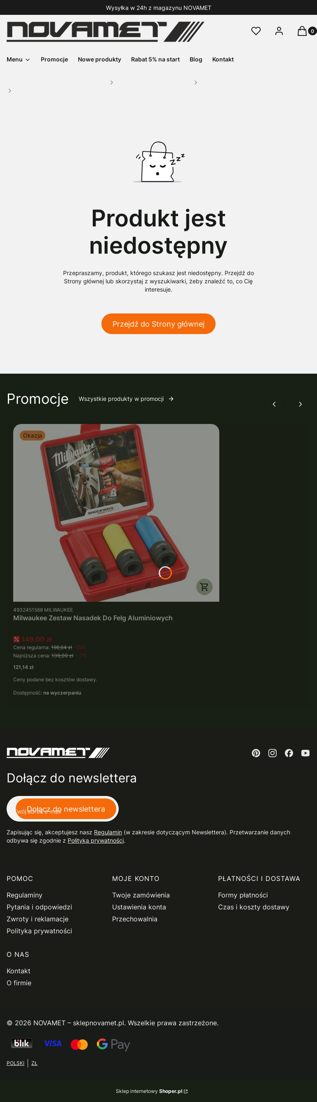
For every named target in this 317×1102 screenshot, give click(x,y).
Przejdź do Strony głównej (158, 324)
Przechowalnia (134, 919)
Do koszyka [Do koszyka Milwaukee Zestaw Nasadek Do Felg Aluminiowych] (204, 587)
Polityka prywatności (39, 931)
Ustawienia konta (139, 907)
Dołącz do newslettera (66, 809)
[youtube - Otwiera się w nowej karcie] (305, 753)
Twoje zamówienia (141, 895)
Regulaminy (24, 895)
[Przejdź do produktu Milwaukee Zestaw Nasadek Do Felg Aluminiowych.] (116, 513)
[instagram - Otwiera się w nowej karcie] (272, 753)
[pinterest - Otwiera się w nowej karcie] (256, 753)
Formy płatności (243, 895)
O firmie (19, 983)
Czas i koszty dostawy (253, 907)
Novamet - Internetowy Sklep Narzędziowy (57, 82)
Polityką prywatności (96, 840)
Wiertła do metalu (221, 82)
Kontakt (19, 971)
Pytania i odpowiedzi (39, 907)
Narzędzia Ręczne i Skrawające (154, 82)
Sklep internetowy (149, 1091)
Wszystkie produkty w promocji (126, 398)
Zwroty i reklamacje (37, 919)
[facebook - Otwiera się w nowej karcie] (289, 753)
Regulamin (108, 832)
